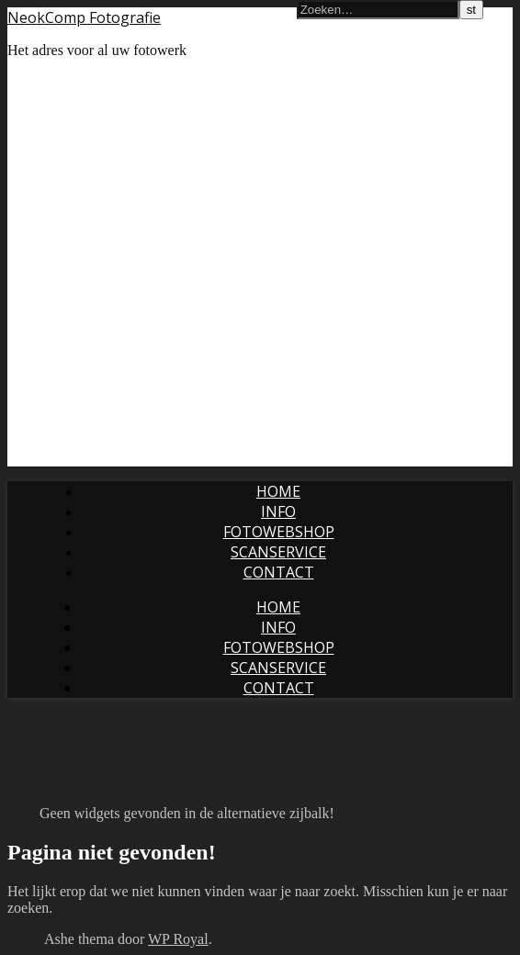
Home (278, 491)
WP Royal (178, 939)
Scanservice (278, 552)
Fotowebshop (278, 532)
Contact (278, 572)
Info (278, 511)
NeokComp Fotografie (84, 17)
